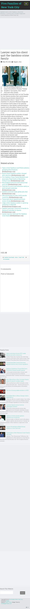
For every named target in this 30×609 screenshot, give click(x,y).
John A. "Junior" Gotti (19, 257)
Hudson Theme (8, 602)
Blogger (7, 600)
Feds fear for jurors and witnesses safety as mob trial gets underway (15, 187)
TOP (27, 607)
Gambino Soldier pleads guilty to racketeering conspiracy (15, 416)
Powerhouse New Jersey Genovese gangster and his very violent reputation (17, 363)
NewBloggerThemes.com (6, 603)
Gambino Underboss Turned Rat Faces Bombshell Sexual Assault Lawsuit (16, 369)
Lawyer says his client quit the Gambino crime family (15, 55)
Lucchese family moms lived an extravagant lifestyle (15, 405)
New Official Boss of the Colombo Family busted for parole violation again (17, 380)
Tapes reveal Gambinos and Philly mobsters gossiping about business (15, 169)
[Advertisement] (15, 34)
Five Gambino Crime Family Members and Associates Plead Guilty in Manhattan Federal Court (15, 179)
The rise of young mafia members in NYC (17, 390)
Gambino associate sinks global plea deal (15, 192)
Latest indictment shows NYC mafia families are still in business (16, 354)
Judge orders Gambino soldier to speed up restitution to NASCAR (15, 204)
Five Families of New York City (11, 5)
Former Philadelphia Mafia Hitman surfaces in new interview (15, 427)
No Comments (6, 259)
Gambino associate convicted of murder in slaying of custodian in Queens (15, 209)
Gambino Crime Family (9, 257)
